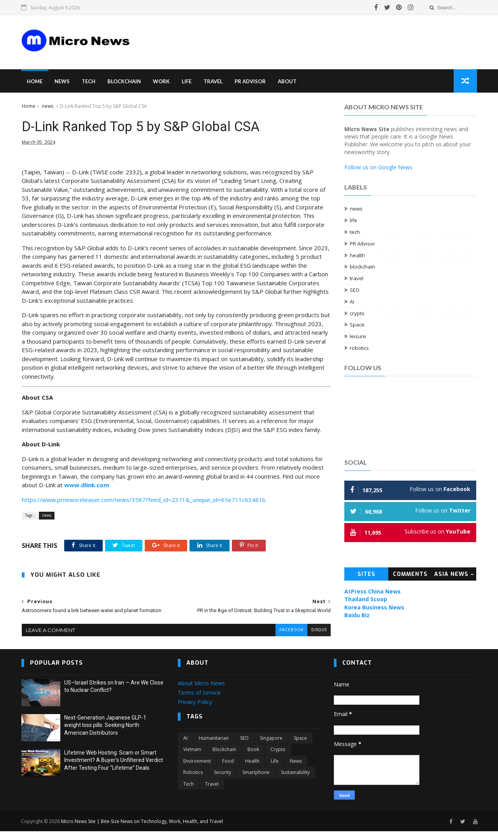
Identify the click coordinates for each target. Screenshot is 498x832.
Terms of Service (199, 693)
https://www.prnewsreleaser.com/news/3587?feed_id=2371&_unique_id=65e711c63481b (143, 500)
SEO (355, 290)
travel (357, 278)
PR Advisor (250, 82)
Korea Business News (375, 607)
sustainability (295, 773)
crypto (357, 313)
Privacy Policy (195, 702)
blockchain (362, 267)
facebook (286, 630)
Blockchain (124, 82)
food (228, 761)
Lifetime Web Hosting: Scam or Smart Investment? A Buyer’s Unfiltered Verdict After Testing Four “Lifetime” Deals (113, 760)
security (222, 773)
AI (352, 301)
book (253, 750)
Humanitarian (214, 738)
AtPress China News (373, 591)
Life (187, 82)
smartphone (256, 773)
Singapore (271, 738)
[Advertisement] (284, 36)
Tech (89, 82)
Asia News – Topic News (455, 576)
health (357, 255)
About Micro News (201, 684)
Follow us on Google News (379, 167)
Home (35, 82)
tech (355, 232)
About (287, 82)
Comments (410, 574)
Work (161, 82)
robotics (359, 348)
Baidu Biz (357, 615)
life (354, 220)
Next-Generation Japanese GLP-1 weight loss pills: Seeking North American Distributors (105, 725)
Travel (213, 82)
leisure (358, 336)
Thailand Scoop (366, 599)
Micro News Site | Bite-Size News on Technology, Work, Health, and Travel (142, 821)
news (47, 106)
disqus (313, 630)
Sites (366, 574)
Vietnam (192, 750)
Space (357, 325)
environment (197, 761)
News (62, 82)
